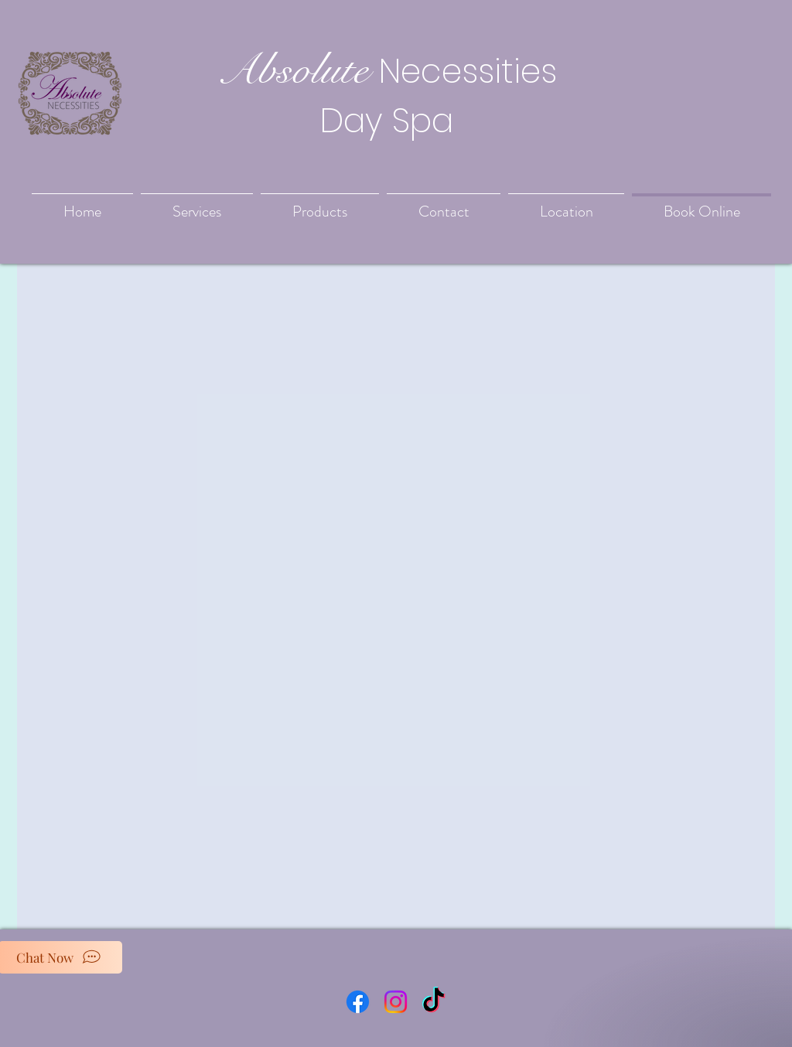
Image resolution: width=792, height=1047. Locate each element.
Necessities (468, 71)
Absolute (292, 69)
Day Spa (386, 120)
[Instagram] (396, 1002)
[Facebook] (358, 1002)
